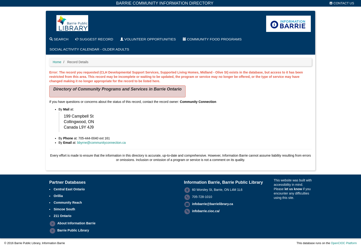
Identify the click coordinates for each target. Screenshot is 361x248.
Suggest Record (94, 39)
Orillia (58, 196)
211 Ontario (62, 216)
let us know (293, 189)
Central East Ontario (69, 189)
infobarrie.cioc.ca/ (206, 211)
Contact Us (341, 3)
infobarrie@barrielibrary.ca (212, 204)
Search (58, 39)
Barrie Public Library (73, 230)
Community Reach (68, 202)
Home (57, 62)
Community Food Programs (212, 39)
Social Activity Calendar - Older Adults (89, 49)
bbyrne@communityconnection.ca (101, 142)
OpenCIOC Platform (344, 243)
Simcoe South (64, 209)
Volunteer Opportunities (148, 39)
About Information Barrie (76, 223)
